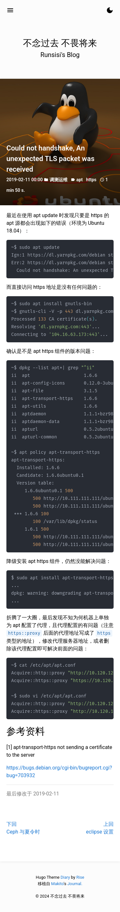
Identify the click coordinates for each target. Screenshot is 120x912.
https (91, 179)
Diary (65, 877)
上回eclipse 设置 (100, 828)
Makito (57, 883)
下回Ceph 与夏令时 (23, 828)
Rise (80, 877)
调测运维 (59, 179)
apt (79, 179)
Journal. (74, 883)
